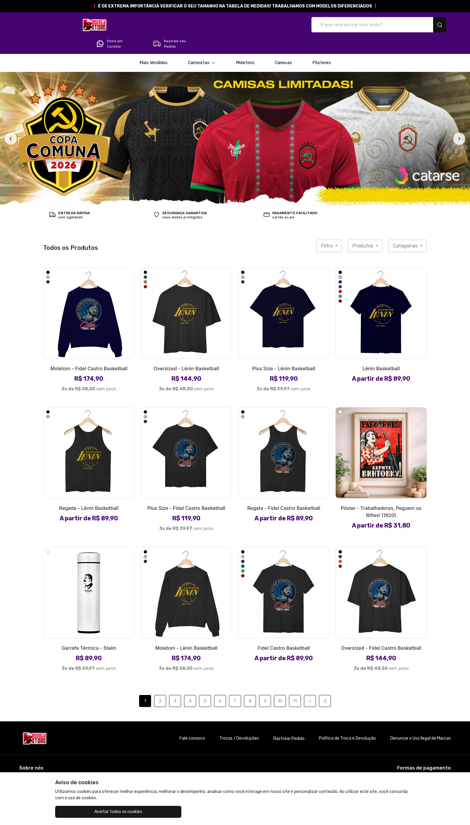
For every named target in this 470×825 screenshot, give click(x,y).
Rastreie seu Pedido (421, 24)
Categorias (406, 229)
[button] (202, 46)
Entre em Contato (360, 24)
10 (280, 684)
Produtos (363, 229)
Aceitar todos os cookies (85, 811)
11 (295, 684)
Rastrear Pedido (289, 721)
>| (324, 684)
